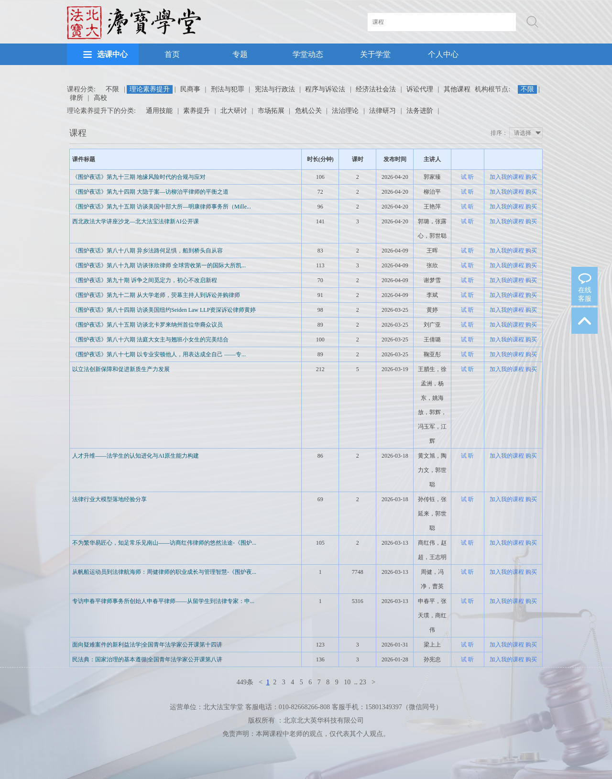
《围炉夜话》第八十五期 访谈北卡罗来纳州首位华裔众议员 (147, 324)
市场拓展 (271, 110)
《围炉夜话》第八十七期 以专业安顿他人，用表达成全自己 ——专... (159, 354)
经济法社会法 (376, 89)
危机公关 (308, 110)
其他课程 (457, 89)
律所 (76, 97)
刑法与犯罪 (227, 89)
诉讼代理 (419, 89)
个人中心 (443, 54)
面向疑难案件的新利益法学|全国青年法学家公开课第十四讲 (147, 644)
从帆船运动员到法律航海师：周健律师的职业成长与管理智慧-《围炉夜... (164, 572)
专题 (240, 54)
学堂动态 (308, 54)
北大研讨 (233, 110)
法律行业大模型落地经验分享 (109, 499)
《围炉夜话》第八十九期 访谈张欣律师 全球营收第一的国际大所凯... (159, 265)
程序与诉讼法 (325, 89)
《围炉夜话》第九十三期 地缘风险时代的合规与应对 (139, 177)
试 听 (467, 177)
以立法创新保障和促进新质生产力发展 (121, 369)
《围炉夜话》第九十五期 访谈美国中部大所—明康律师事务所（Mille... (161, 206)
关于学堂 (375, 54)
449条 (245, 682)
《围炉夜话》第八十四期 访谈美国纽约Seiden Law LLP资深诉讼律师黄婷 (164, 310)
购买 (531, 177)
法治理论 (345, 110)
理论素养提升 (150, 89)
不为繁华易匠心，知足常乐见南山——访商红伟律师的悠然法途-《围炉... (164, 542)
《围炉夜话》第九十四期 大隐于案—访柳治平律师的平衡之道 (150, 191)
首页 (172, 54)
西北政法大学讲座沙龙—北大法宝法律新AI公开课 (135, 221)
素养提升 (196, 110)
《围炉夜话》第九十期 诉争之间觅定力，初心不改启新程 (144, 280)
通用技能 (159, 110)
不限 (112, 89)
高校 (100, 97)
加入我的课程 (507, 177)
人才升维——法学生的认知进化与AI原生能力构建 (135, 455)
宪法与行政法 (275, 89)
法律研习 (382, 110)
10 (347, 682)
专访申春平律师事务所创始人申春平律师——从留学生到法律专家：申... (163, 601)
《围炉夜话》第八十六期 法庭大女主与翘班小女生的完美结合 (150, 339)
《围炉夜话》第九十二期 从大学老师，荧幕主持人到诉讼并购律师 (156, 295)
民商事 (190, 89)
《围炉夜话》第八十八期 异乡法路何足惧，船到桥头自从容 (147, 250)
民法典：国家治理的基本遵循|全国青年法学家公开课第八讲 (147, 659)
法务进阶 (419, 110)
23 (363, 682)
